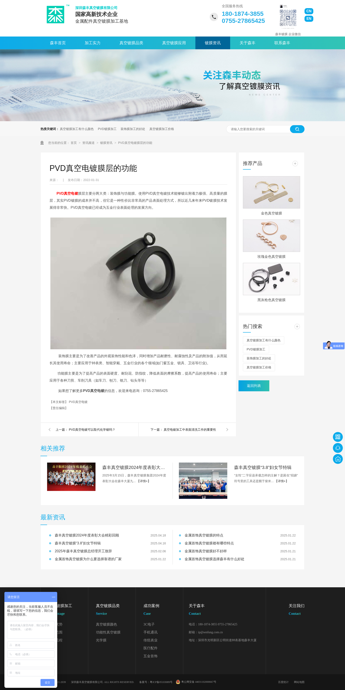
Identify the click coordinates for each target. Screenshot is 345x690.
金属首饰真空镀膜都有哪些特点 (209, 543)
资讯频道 (88, 143)
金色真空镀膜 (271, 213)
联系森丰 (282, 43)
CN (308, 11)
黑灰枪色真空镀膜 (271, 300)
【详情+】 (144, 481)
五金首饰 (150, 656)
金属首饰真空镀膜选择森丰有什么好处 (214, 559)
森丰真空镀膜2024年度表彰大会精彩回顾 (134, 467)
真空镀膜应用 (174, 43)
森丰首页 (58, 43)
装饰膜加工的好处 (133, 129)
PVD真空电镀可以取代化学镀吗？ (92, 429)
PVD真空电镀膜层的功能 (135, 143)
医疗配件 (150, 648)
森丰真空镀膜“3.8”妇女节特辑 (263, 467)
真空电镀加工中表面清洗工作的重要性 (190, 429)
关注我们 (297, 610)
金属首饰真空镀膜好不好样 (206, 551)
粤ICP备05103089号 (161, 682)
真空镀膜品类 (131, 43)
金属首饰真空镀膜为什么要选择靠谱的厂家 (88, 559)
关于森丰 (247, 43)
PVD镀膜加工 (107, 129)
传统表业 (150, 640)
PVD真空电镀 (67, 193)
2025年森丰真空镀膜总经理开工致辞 (83, 551)
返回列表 (254, 386)
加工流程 (55, 640)
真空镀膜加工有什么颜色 (77, 129)
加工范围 (55, 632)
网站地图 (299, 682)
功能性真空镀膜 (108, 632)
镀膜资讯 (213, 43)
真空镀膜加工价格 (161, 129)
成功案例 (163, 610)
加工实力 (93, 43)
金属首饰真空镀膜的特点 (204, 535)
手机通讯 (150, 632)
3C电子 (149, 624)
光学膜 (101, 640)
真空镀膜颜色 (106, 624)
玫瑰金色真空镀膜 (271, 256)
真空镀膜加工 (68, 610)
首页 (74, 143)
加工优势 (55, 624)
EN (308, 18)
